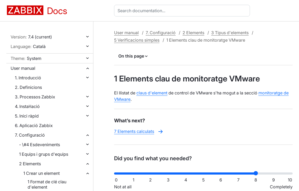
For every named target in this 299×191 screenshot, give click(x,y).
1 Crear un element (41, 173)
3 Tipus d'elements (230, 32)
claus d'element (151, 93)
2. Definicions (28, 87)
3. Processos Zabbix (35, 96)
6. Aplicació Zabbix (34, 125)
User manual (23, 68)
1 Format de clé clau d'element (47, 184)
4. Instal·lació (27, 106)
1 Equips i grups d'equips (43, 154)
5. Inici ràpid (27, 116)
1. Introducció (28, 77)
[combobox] (183, 11)
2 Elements (30, 163)
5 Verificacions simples (136, 40)
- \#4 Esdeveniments (39, 144)
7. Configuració (30, 135)
